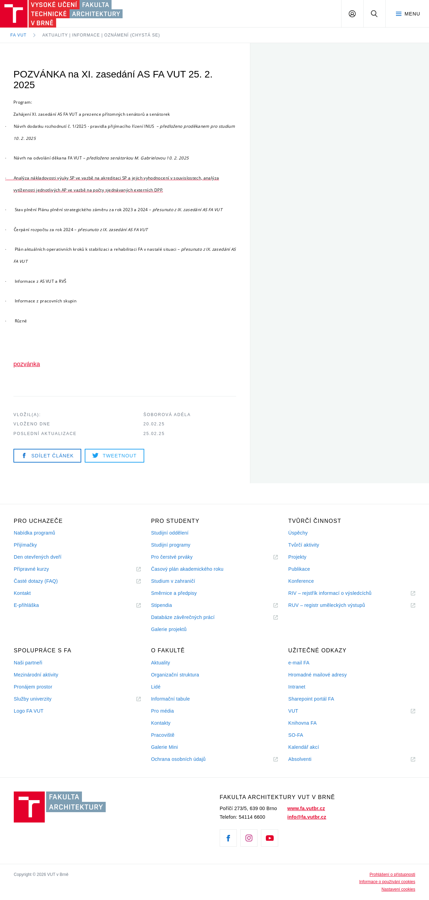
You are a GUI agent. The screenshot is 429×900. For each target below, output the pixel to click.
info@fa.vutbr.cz (306, 817)
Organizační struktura (175, 674)
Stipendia (161, 605)
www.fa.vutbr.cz (306, 808)
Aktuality (160, 662)
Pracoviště (163, 735)
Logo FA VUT (28, 711)
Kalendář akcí (303, 747)
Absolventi (308, 759)
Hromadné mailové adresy (317, 674)
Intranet (296, 687)
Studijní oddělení (170, 533)
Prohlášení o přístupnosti (392, 874)
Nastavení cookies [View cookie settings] (398, 889)
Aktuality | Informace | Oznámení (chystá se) (101, 35)
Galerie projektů (169, 629)
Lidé (156, 687)
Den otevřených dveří (38, 557)
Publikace (299, 569)
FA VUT (18, 35)
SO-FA (295, 735)
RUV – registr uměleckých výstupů (326, 605)
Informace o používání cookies (387, 881)
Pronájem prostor (33, 687)
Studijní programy (170, 545)
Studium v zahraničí (173, 581)
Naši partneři (28, 662)
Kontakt (22, 593)
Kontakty (161, 723)
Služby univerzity (33, 699)
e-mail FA (299, 662)
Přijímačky (25, 545)
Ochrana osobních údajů (178, 759)
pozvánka (26, 364)
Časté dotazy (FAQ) (36, 581)
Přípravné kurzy (31, 569)
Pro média (162, 711)
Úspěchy (297, 533)
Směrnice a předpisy (174, 593)
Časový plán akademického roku (187, 569)
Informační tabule (170, 699)
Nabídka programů (34, 533)
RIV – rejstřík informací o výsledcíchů (330, 593)
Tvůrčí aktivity (303, 545)
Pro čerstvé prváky (172, 557)
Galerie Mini (164, 747)
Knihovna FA (302, 723)
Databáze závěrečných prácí (183, 617)
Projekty (297, 557)
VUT (301, 711)
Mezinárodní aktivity (36, 674)
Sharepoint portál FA (311, 699)
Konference (301, 581)
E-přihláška (26, 605)
